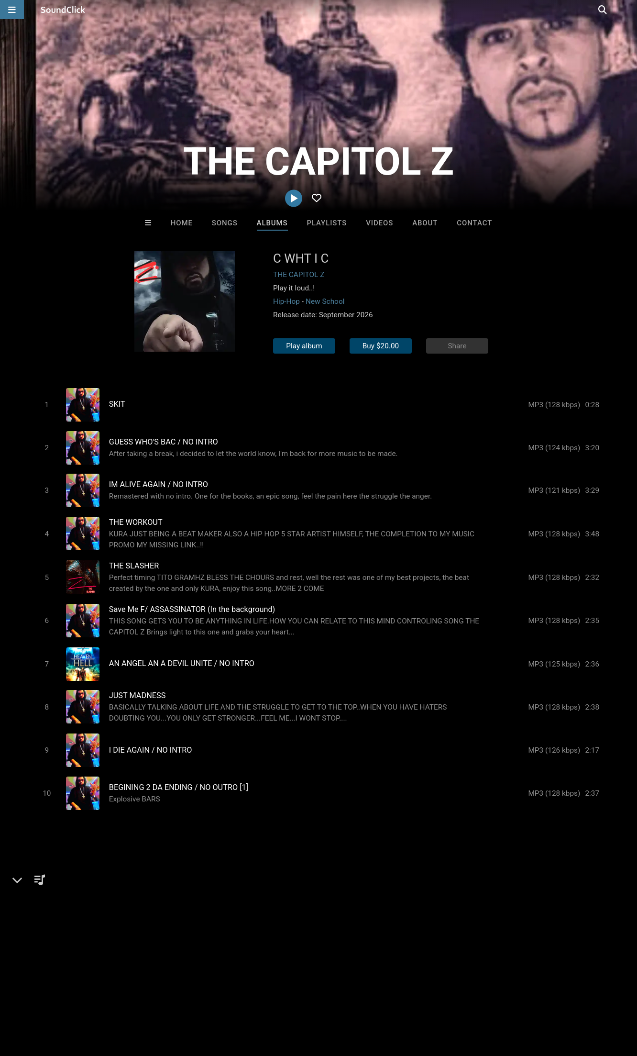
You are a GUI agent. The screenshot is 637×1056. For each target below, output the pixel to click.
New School (325, 301)
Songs (225, 223)
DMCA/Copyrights (178, 999)
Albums (272, 223)
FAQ (40, 999)
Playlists (327, 223)
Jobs (131, 999)
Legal (258, 999)
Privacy (228, 999)
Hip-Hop (286, 301)
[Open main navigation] (12, 9)
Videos (379, 223)
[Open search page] (627, 9)
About (425, 223)
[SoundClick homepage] (63, 9)
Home (182, 223)
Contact (474, 223)
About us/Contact (85, 999)
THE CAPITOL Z (298, 274)
